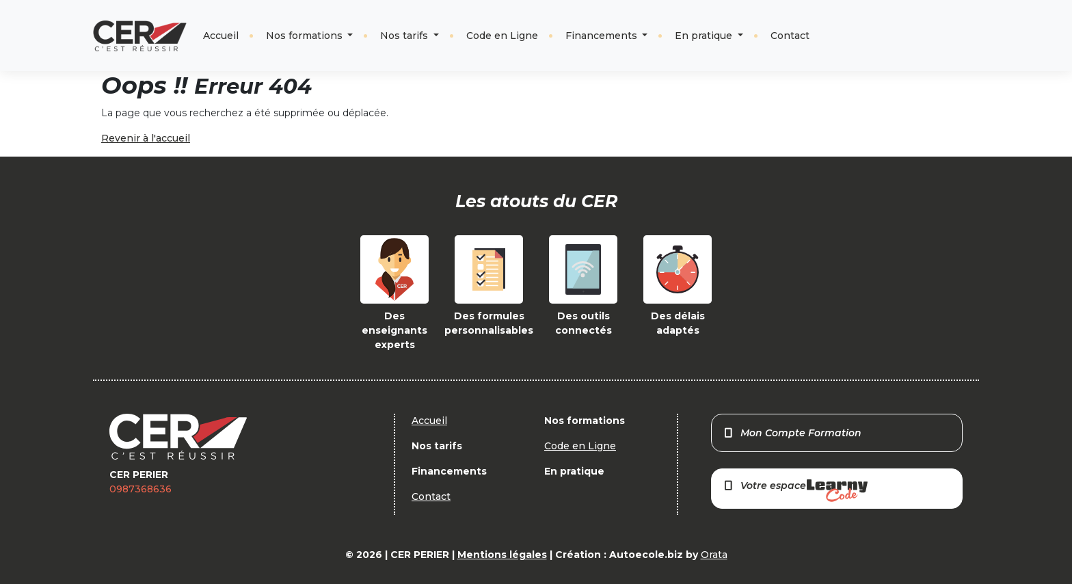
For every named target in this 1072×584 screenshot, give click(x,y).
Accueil (221, 35)
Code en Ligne (502, 35)
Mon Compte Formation (792, 433)
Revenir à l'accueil (145, 138)
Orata (714, 554)
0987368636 (140, 489)
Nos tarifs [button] (405, 35)
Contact (789, 35)
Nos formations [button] (305, 35)
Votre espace (795, 490)
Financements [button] (602, 35)
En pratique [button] (705, 35)
